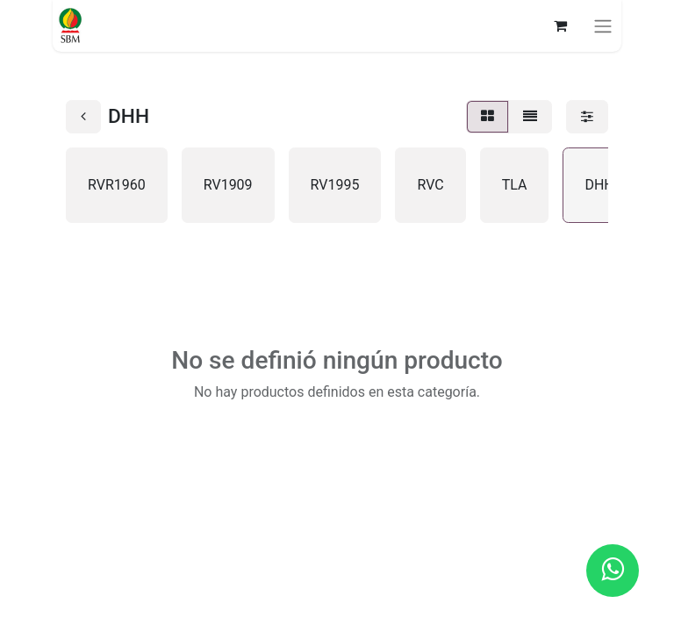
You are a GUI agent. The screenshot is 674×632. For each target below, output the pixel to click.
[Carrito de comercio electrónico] (559, 25)
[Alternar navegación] (602, 26)
